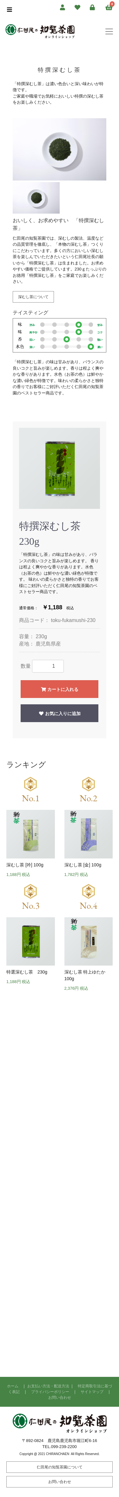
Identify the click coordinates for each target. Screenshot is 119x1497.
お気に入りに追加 (59, 713)
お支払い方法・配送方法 (48, 1386)
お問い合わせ (59, 1397)
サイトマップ (92, 1392)
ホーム (12, 1386)
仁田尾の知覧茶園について (60, 1467)
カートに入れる (59, 689)
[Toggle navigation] (109, 31)
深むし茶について (33, 297)
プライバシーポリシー (50, 1392)
